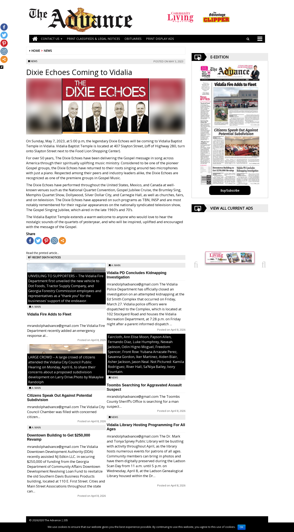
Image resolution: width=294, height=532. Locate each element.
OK (241, 527)
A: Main (36, 306)
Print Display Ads (160, 39)
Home (35, 51)
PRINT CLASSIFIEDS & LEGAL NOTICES (93, 39)
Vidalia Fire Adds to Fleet (49, 314)
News (48, 51)
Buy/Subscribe (229, 190)
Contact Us (51, 39)
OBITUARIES (133, 39)
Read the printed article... (42, 253)
